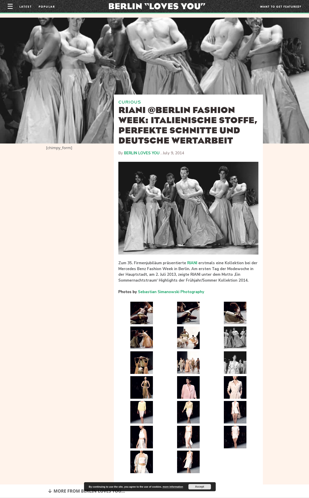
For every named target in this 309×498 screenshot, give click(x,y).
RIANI (192, 263)
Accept (199, 486)
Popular (47, 6)
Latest (25, 6)
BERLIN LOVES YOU (141, 153)
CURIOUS (129, 102)
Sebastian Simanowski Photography (171, 291)
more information (173, 486)
